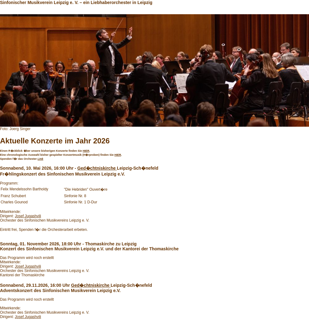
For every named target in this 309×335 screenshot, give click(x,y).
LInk (41, 158)
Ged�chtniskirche (97, 168)
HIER (86, 150)
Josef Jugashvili (28, 216)
